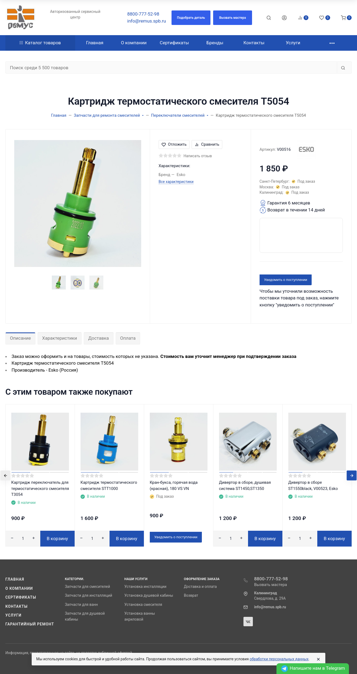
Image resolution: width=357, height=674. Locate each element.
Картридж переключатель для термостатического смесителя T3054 (40, 488)
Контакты (16, 606)
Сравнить (207, 144)
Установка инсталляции (145, 586)
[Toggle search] (268, 17)
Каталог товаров (40, 42)
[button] (191, 17)
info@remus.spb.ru (146, 21)
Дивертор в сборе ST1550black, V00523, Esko (313, 485)
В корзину (57, 538)
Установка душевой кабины (148, 595)
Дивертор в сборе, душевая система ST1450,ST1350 (245, 485)
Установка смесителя (143, 604)
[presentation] (5, 475)
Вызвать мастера (270, 584)
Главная (14, 579)
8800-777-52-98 (143, 14)
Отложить (174, 144)
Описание (20, 338)
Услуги (13, 615)
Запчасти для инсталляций (88, 595)
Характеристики (59, 338)
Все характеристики (176, 182)
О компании (19, 588)
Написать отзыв (198, 156)
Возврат (191, 595)
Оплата (128, 338)
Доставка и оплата (200, 586)
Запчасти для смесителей (87, 586)
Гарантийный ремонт (29, 624)
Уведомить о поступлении (285, 280)
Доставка (98, 338)
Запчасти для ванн (81, 604)
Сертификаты (20, 597)
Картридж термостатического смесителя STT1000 (109, 485)
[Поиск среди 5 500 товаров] (171, 67)
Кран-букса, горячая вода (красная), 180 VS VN (174, 485)
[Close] (318, 659)
